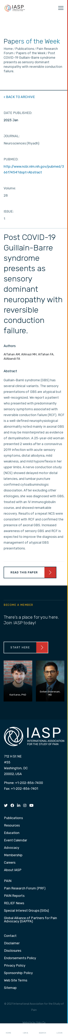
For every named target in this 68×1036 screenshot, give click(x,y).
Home (8, 1030)
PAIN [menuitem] (7, 881)
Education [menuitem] (12, 833)
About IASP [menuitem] (13, 870)
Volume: (10, 188)
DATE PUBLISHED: (18, 113)
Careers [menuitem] (10, 863)
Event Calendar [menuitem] (15, 840)
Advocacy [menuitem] (11, 848)
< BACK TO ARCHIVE (19, 97)
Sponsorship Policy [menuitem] (18, 973)
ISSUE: (9, 211)
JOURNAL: (12, 136)
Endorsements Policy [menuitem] (20, 958)
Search (42, 1030)
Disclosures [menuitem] (12, 951)
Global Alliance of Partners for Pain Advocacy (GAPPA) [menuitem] (30, 919)
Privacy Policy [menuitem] (14, 966)
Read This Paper (24, 572)
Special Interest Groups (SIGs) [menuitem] (26, 911)
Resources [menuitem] (12, 825)
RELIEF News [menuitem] (14, 903)
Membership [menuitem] (13, 855)
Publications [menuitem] (13, 818)
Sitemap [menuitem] (10, 988)
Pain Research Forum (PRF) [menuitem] (25, 888)
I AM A (25, 1030)
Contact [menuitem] (10, 936)
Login (59, 1030)
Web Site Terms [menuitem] (15, 980)
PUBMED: (11, 159)
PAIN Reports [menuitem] (14, 896)
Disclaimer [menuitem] (12, 943)
